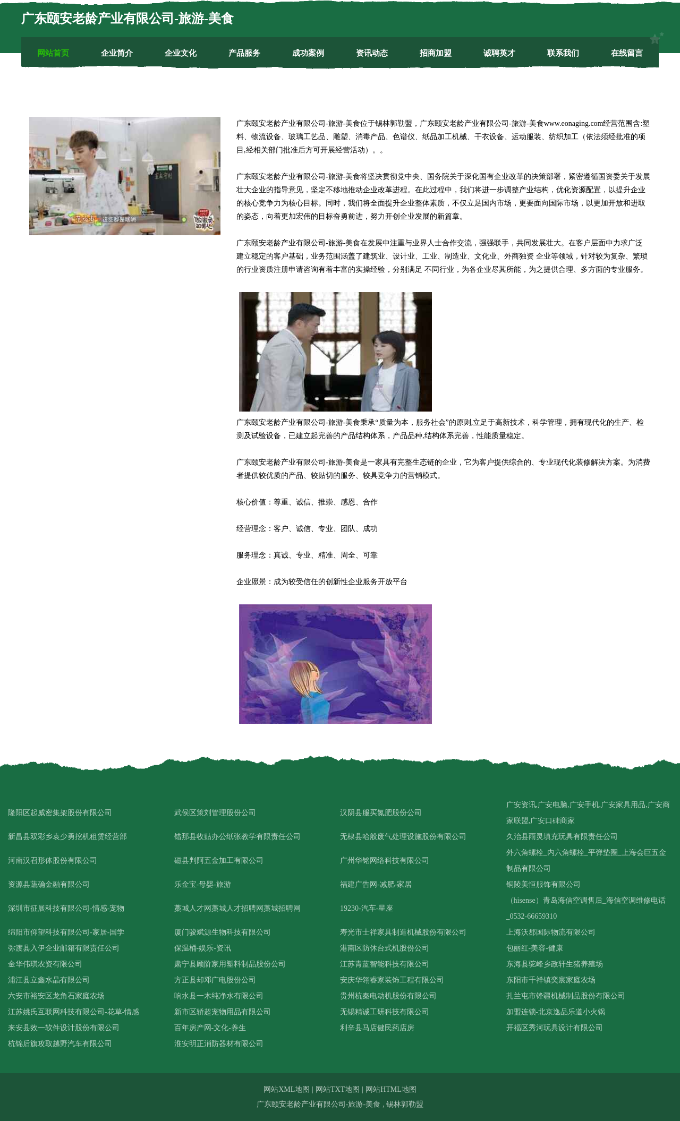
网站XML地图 (287, 1089)
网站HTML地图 (391, 1089)
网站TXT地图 (338, 1089)
